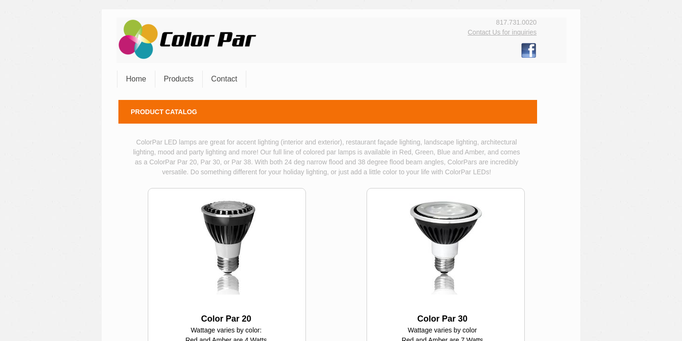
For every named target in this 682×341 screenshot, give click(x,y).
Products (179, 79)
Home (136, 79)
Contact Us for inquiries (502, 32)
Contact (224, 79)
